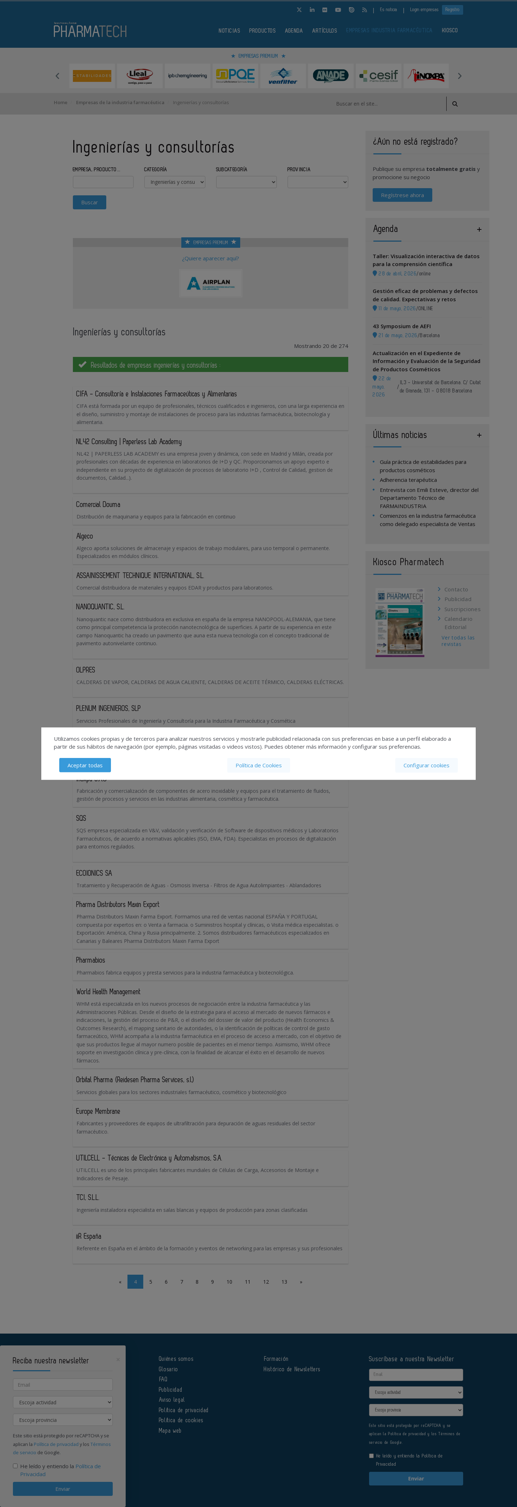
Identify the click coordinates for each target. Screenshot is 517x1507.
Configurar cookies (427, 765)
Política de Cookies (259, 765)
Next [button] (459, 75)
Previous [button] (57, 75)
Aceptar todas (85, 765)
